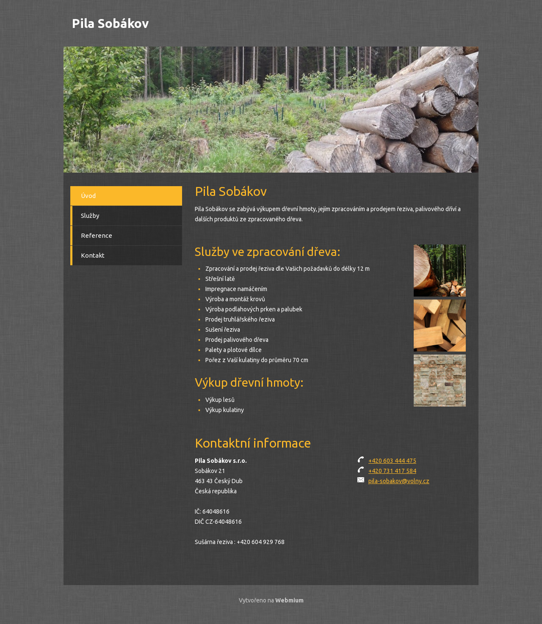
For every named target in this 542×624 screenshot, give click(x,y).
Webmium (289, 600)
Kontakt (93, 255)
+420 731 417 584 (392, 470)
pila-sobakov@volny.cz (398, 481)
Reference (96, 235)
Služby (90, 215)
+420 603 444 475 (392, 460)
